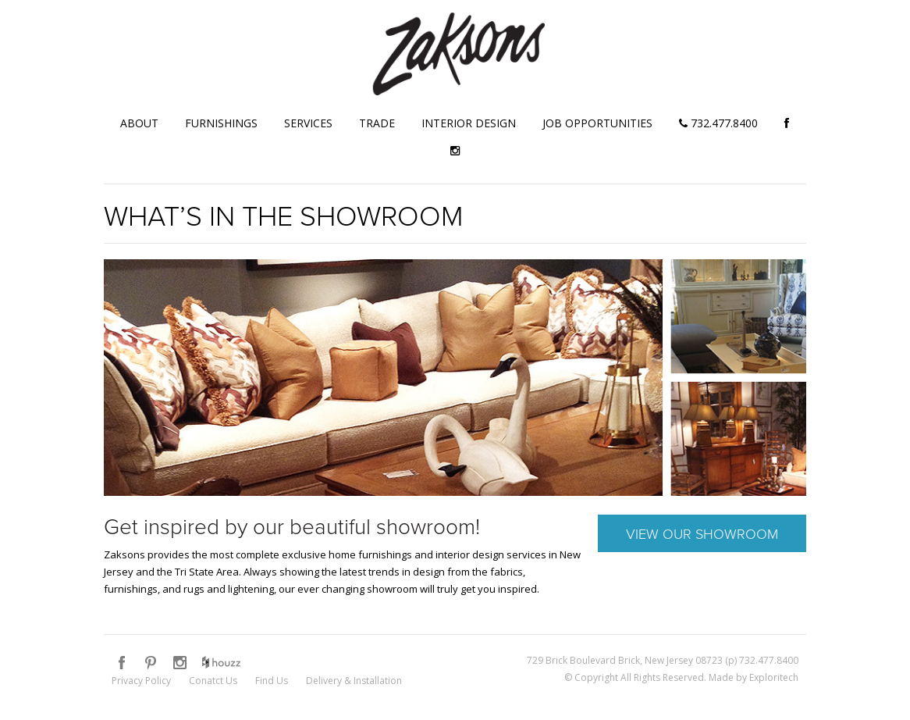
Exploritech (773, 677)
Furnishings (221, 123)
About (139, 123)
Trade (377, 123)
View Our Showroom (702, 533)
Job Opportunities (597, 123)
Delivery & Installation (354, 680)
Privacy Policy (141, 680)
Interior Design (468, 123)
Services (308, 123)
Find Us (271, 680)
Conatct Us (213, 680)
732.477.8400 (718, 123)
